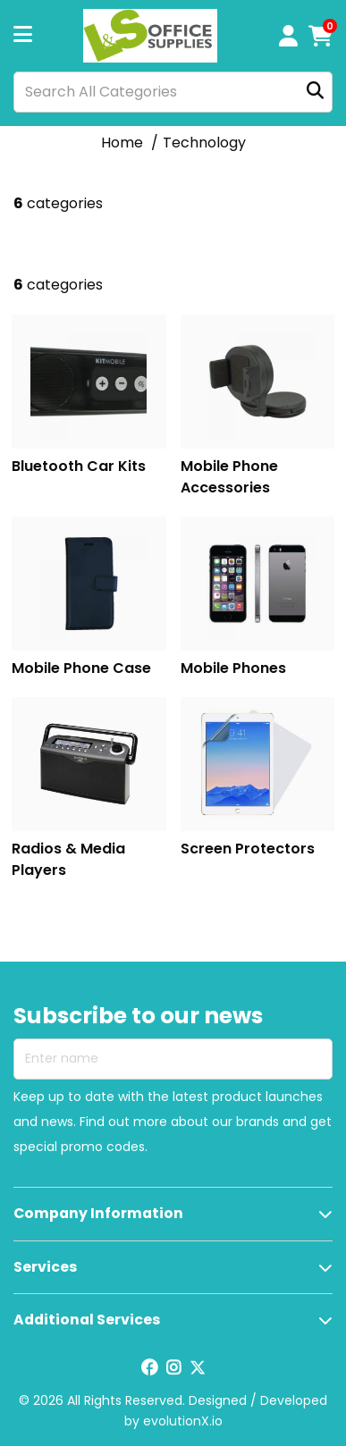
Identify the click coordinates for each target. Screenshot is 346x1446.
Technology (204, 142)
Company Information (98, 1213)
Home (122, 142)
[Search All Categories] (173, 92)
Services (45, 1267)
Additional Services (86, 1319)
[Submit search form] (315, 91)
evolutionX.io (183, 1421)
